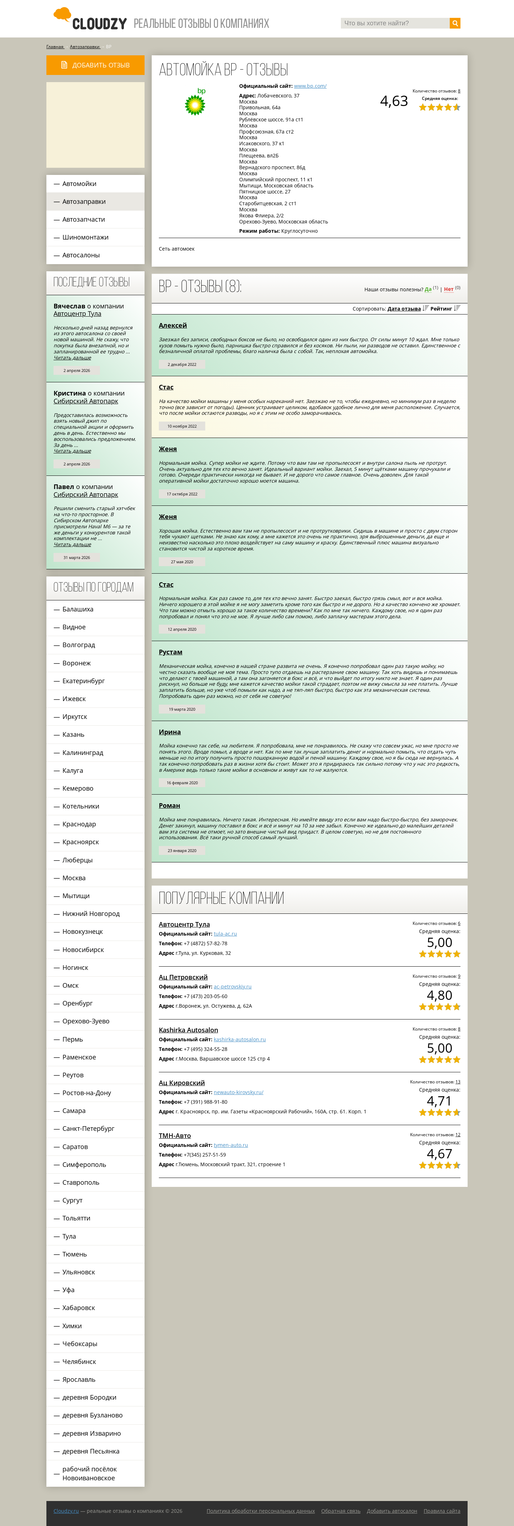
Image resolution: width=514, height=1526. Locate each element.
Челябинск (79, 1361)
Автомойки (79, 183)
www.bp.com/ (310, 85)
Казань (73, 734)
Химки (72, 1325)
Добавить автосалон (392, 1510)
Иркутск (74, 716)
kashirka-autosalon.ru (240, 1039)
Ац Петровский (183, 977)
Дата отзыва (404, 308)
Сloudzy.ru (66, 1510)
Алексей (173, 325)
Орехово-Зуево (86, 1021)
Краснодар (79, 824)
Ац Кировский (182, 1082)
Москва (74, 877)
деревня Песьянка (91, 1451)
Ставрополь (81, 1182)
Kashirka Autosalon (188, 1030)
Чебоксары (79, 1343)
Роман (169, 805)
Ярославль (79, 1379)
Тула (69, 1236)
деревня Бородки (89, 1397)
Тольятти (76, 1218)
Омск (70, 985)
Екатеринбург (83, 680)
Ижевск (74, 698)
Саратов (75, 1146)
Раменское (79, 1057)
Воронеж (76, 663)
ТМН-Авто (175, 1135)
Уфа (68, 1289)
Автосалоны (81, 255)
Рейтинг (441, 308)
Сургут (72, 1200)
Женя (168, 448)
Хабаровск (78, 1307)
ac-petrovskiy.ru (233, 986)
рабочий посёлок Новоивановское (89, 1473)
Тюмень (74, 1254)
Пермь (72, 1039)
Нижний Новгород (91, 913)
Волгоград (78, 644)
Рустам (170, 652)
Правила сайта (442, 1510)
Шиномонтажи (85, 237)
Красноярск (80, 841)
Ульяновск (78, 1272)
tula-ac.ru (225, 933)
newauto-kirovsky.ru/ (238, 1092)
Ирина (170, 731)
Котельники (80, 806)
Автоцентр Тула (77, 313)
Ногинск (75, 967)
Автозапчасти (83, 219)
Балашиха (78, 609)
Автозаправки (84, 201)
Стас (166, 387)
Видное (74, 627)
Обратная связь (341, 1510)
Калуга (72, 770)
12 (457, 1134)
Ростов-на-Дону (86, 1092)
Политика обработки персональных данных (261, 1510)
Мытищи (76, 895)
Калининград (82, 752)
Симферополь (84, 1164)
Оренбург (77, 1003)
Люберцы (77, 860)
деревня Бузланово (92, 1415)
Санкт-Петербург (88, 1128)
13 (457, 1081)
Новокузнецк (82, 931)
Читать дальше (72, 357)
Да (428, 289)
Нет (449, 289)
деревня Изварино (91, 1433)
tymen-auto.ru (231, 1145)
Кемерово (78, 788)
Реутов (73, 1075)
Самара (74, 1110)
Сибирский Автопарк (86, 401)
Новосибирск (83, 949)
